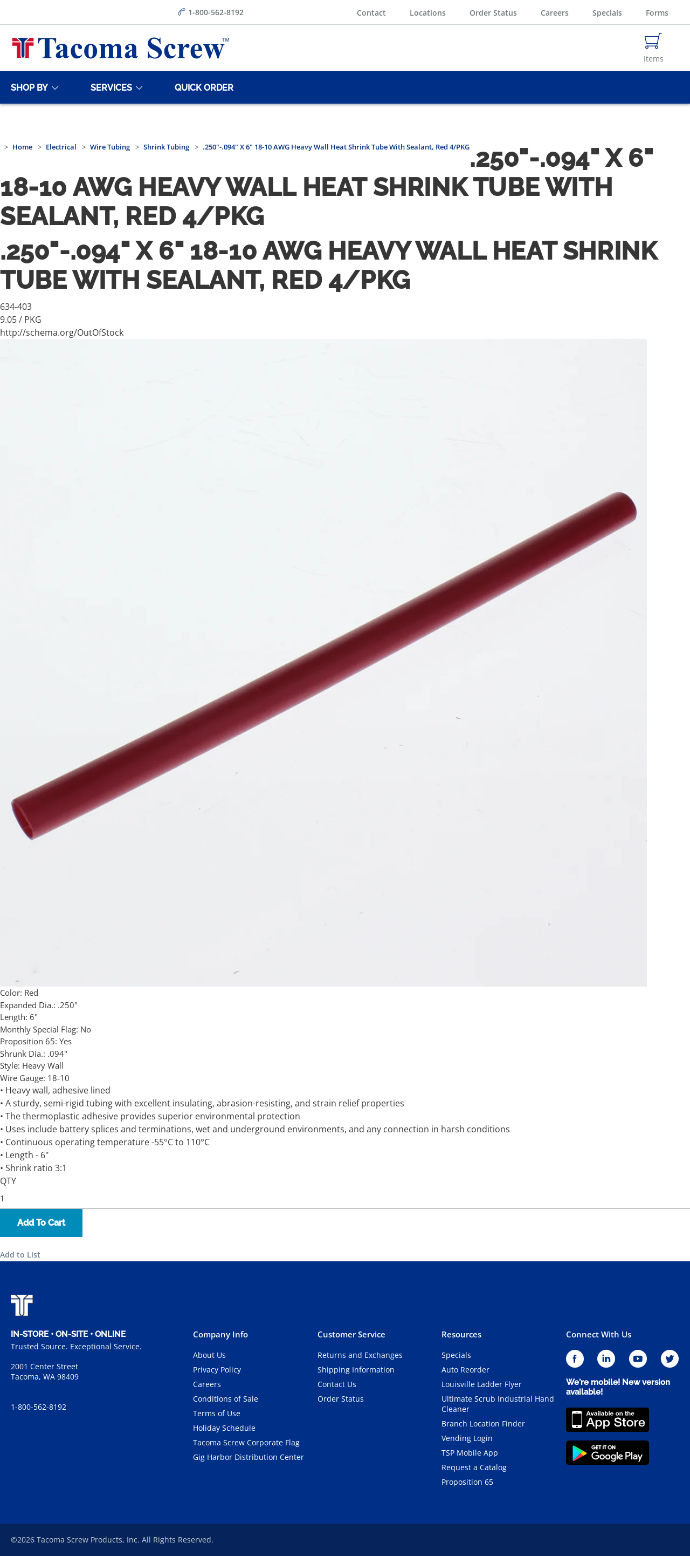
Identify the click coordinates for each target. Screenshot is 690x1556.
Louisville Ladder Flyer (481, 1384)
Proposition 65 (467, 1482)
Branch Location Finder (483, 1423)
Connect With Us (598, 1334)
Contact (371, 13)
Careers (555, 13)
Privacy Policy (217, 1369)
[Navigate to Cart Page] (653, 48)
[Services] (109, 87)
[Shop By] (27, 87)
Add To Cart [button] (41, 1223)
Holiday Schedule (224, 1428)
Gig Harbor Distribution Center (248, 1457)
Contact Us (337, 1384)
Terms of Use (216, 1413)
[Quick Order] (202, 87)
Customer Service (351, 1334)
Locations (428, 13)
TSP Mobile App (469, 1453)
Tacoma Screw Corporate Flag (246, 1442)
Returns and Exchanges (360, 1355)
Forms (657, 13)
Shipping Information (356, 1369)
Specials (607, 13)
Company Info (220, 1334)
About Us (209, 1355)
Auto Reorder (465, 1369)
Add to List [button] (20, 1254)
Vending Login (467, 1438)
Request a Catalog (474, 1467)
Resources (461, 1334)
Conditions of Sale (225, 1399)
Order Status (493, 13)
